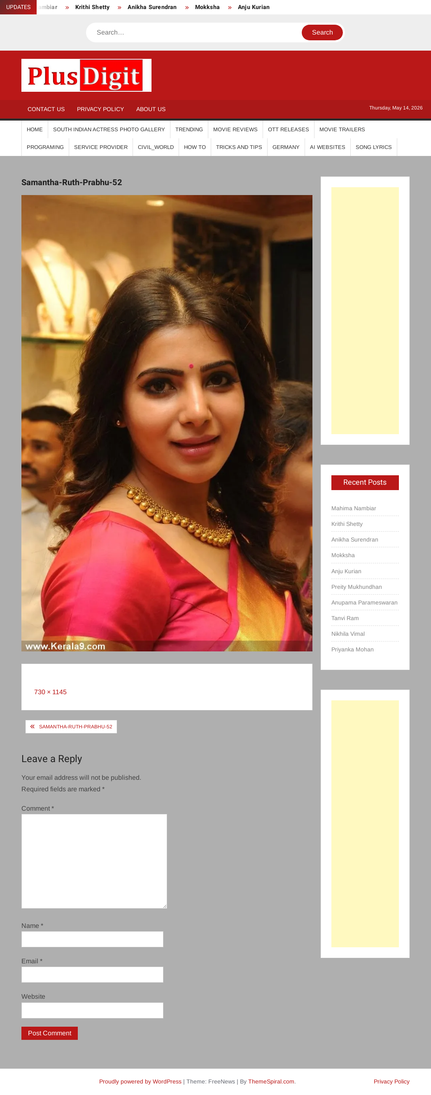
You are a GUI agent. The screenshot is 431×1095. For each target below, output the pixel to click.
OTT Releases (288, 129)
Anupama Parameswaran (364, 602)
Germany (286, 147)
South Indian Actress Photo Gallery (109, 129)
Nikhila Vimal (348, 633)
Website (33, 996)
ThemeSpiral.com (271, 1081)
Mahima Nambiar (353, 508)
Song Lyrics (374, 147)
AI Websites (327, 147)
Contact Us (46, 109)
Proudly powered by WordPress (140, 1081)
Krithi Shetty (92, 7)
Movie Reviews (235, 129)
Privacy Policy (100, 109)
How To (195, 147)
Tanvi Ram (345, 618)
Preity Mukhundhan (356, 587)
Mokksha (207, 7)
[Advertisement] (365, 310)
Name (32, 925)
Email (31, 961)
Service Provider (101, 147)
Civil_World (156, 147)
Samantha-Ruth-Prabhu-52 (75, 727)
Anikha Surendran (152, 7)
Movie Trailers (342, 129)
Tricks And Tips (239, 147)
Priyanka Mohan (352, 649)
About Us (150, 109)
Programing (45, 147)
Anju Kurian (254, 7)
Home (35, 129)
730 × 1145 (50, 691)
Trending (189, 129)
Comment (37, 808)
